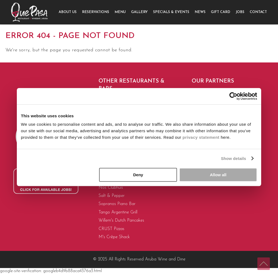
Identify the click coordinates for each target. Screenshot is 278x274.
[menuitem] (68, 12)
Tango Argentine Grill (118, 212)
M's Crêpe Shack (114, 237)
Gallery (139, 12)
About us (68, 12)
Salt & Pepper (112, 196)
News (200, 12)
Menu (120, 12)
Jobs (240, 12)
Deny (138, 174)
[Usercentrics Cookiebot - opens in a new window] (233, 96)
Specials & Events (171, 12)
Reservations (95, 12)
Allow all (218, 174)
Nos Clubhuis (111, 187)
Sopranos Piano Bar (117, 204)
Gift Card (220, 12)
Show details (233, 158)
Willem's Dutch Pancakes (121, 220)
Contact (258, 12)
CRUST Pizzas (111, 229)
